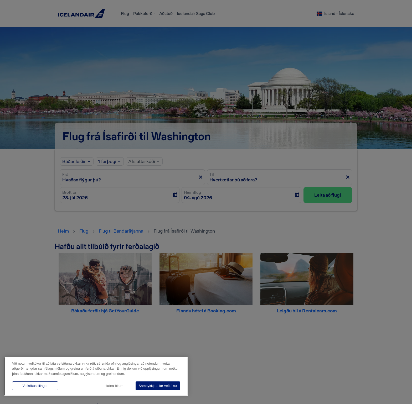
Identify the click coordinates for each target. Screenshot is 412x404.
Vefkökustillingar (35, 386)
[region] (96, 376)
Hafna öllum (114, 386)
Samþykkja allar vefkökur (157, 386)
